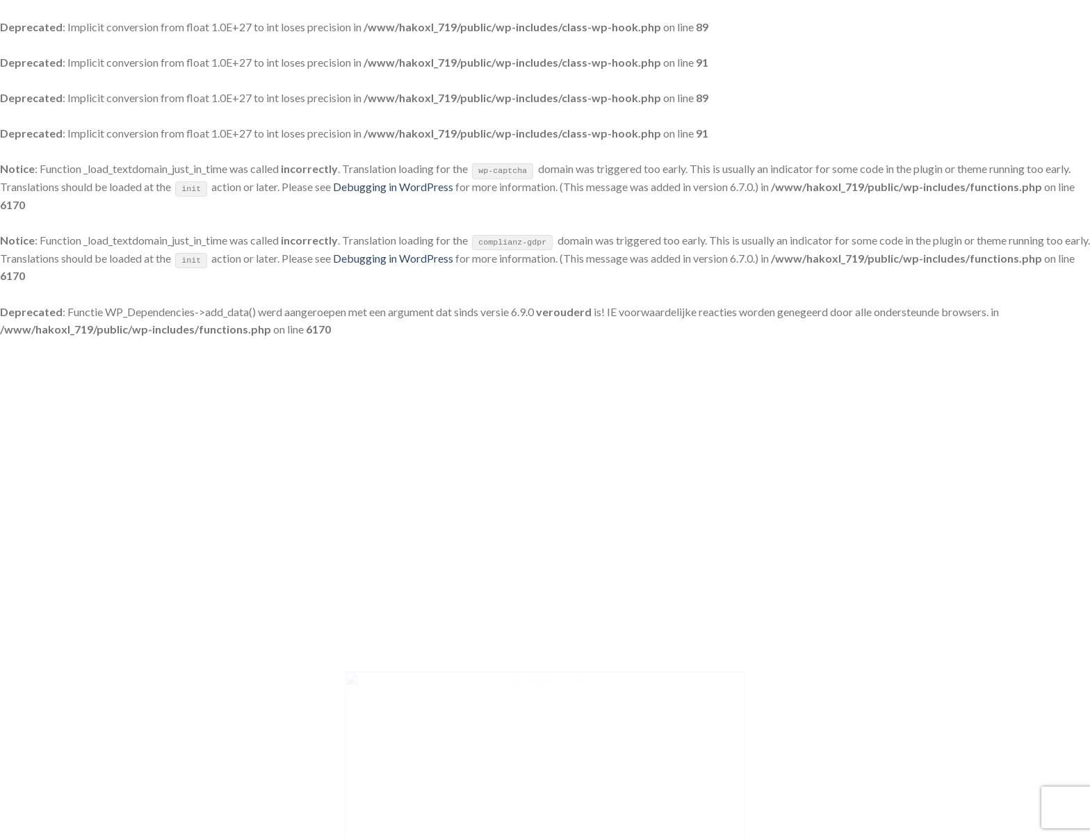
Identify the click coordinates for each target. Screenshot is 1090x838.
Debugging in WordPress (393, 186)
